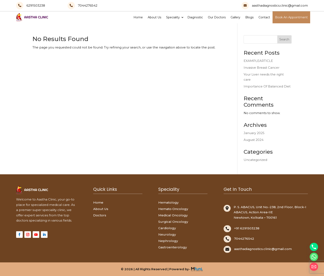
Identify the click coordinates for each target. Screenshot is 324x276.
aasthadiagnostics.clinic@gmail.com (263, 249)
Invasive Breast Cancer (261, 68)
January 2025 (254, 133)
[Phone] (314, 247)
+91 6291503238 (246, 228)
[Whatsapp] (314, 257)
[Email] (314, 267)
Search (284, 39)
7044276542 (244, 239)
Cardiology (167, 228)
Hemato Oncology (173, 209)
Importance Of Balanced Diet (267, 86)
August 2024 (253, 140)
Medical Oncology (173, 215)
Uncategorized (255, 160)
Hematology (168, 202)
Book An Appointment (291, 17)
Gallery (235, 17)
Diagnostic (195, 17)
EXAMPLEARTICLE (258, 61)
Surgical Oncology (173, 222)
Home (138, 17)
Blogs (249, 17)
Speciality (173, 17)
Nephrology (168, 241)
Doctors (99, 215)
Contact (264, 17)
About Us (154, 17)
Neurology (167, 234)
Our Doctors (217, 17)
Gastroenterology (172, 247)
